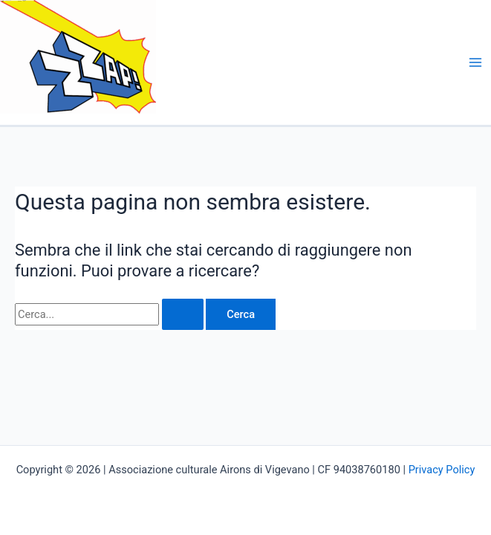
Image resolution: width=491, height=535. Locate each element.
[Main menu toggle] (475, 62)
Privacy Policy (442, 469)
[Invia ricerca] (183, 315)
